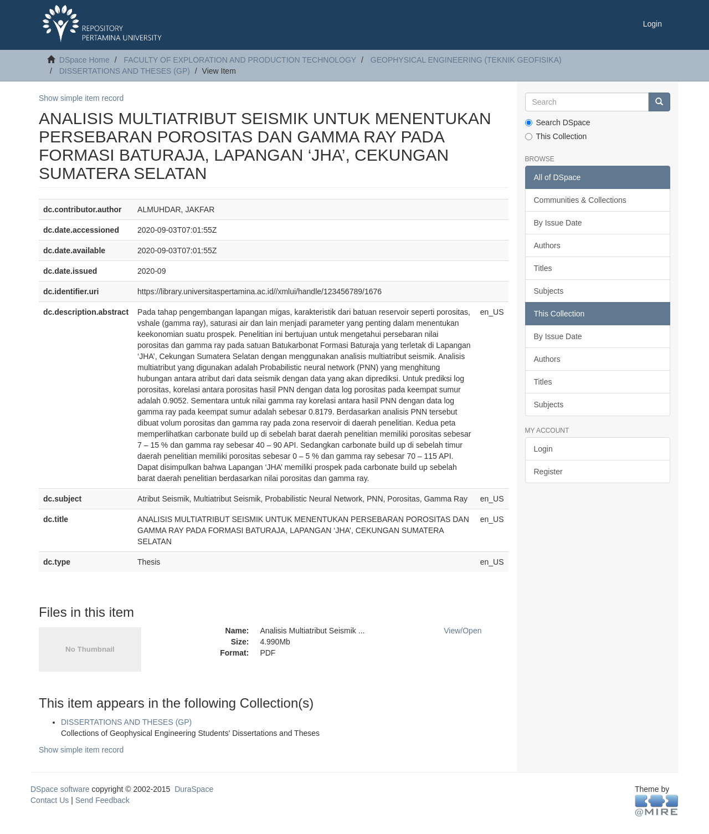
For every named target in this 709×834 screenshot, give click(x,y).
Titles (543, 268)
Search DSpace (557, 122)
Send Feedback (102, 800)
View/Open (462, 630)
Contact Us (49, 800)
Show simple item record (81, 98)
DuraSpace (193, 789)
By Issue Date (558, 222)
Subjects (549, 290)
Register (548, 471)
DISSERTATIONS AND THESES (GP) (124, 70)
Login (543, 448)
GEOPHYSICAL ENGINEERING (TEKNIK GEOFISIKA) (466, 59)
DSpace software (60, 789)
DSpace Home (84, 59)
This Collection (556, 136)
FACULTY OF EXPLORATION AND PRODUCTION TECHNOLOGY (240, 59)
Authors (547, 245)
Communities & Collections (580, 200)
